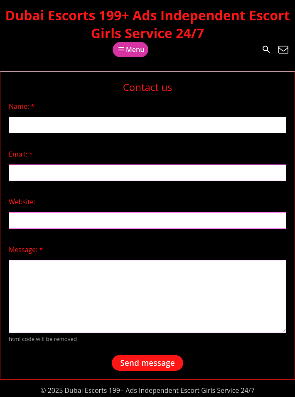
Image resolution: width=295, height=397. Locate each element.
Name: (21, 106)
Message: (26, 249)
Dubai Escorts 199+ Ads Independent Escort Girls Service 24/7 (147, 24)
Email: (21, 154)
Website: (22, 201)
